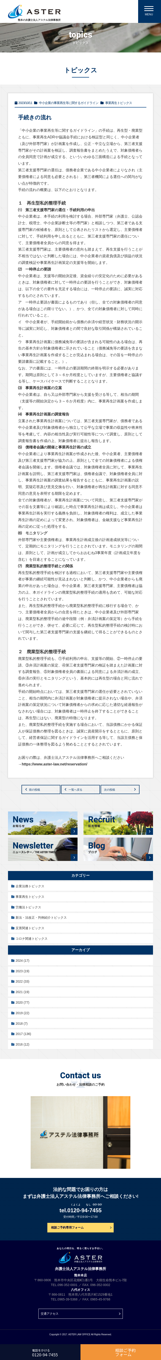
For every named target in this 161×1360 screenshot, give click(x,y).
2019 (22, 1013)
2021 (22, 992)
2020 (22, 1002)
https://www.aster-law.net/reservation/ (54, 764)
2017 (23, 1034)
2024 (22, 960)
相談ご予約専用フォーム (67, 1227)
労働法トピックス (28, 907)
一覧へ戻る (75, 789)
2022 (22, 981)
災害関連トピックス (30, 928)
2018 (21, 1023)
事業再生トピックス (30, 896)
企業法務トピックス (30, 886)
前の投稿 (34, 789)
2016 (22, 1044)
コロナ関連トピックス (32, 938)
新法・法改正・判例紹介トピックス (41, 917)
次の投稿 (109, 789)
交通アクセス (50, 1313)
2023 (22, 971)
